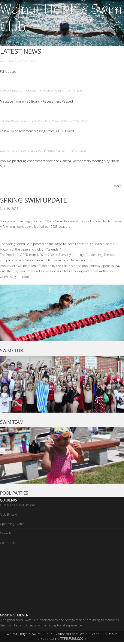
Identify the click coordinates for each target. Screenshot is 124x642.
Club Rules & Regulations (18, 505)
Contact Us (8, 543)
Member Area (10, 43)
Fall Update (8, 71)
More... (119, 186)
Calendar (6, 533)
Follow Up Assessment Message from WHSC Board (37, 131)
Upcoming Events (12, 524)
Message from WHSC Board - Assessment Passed (36, 101)
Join (2, 37)
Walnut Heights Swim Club (18, 2)
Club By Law (8, 514)
